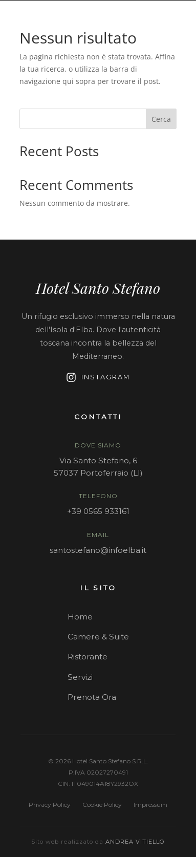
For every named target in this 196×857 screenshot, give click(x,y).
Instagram (98, 377)
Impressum (150, 804)
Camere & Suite (98, 636)
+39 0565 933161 (98, 511)
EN (152, 11)
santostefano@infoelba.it (98, 550)
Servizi (80, 677)
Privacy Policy (50, 804)
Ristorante (87, 656)
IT (136, 11)
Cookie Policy (102, 804)
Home (80, 617)
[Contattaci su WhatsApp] (184, 11)
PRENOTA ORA (162, 26)
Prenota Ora (92, 697)
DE (170, 11)
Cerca (161, 119)
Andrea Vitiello (135, 841)
